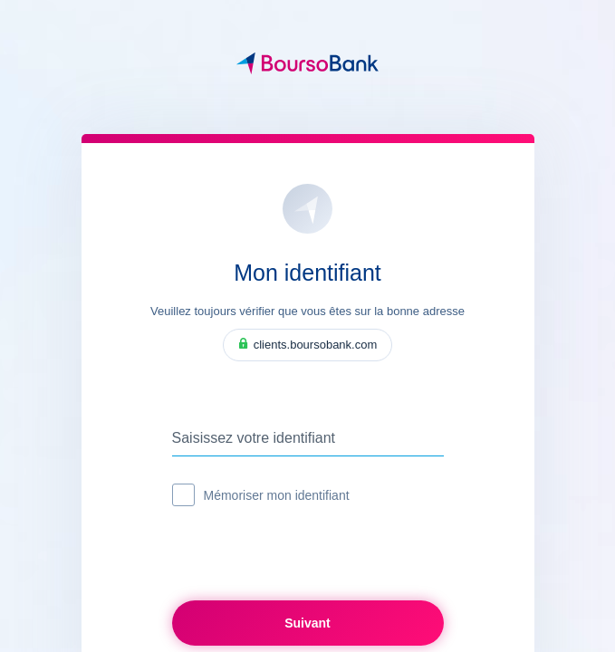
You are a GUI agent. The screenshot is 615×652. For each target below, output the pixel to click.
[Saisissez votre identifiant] (308, 438)
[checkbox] (183, 495)
